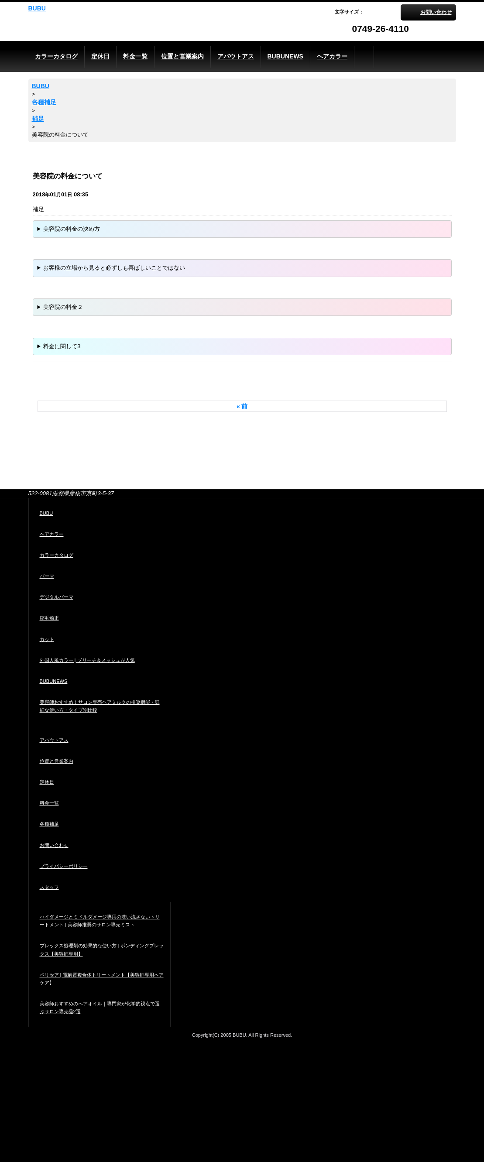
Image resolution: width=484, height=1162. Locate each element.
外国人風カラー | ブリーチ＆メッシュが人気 (87, 660)
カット (47, 639)
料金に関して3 (61, 346)
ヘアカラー (52, 534)
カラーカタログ (56, 555)
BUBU (37, 8)
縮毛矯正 (49, 617)
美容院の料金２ (63, 307)
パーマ (47, 576)
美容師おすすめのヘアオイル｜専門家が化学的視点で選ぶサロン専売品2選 (100, 1007)
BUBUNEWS (54, 681)
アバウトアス (54, 740)
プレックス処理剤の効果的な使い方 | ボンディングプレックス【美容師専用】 (102, 949)
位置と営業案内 (56, 761)
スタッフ (49, 887)
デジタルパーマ (56, 597)
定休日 (47, 782)
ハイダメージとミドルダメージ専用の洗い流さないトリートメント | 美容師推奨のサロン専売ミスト (100, 920)
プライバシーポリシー (64, 866)
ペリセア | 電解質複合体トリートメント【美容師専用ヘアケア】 (102, 978)
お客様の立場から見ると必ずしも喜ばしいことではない (114, 267)
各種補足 (49, 823)
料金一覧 (49, 803)
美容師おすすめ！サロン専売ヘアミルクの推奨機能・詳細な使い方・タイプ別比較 (100, 706)
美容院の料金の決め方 (71, 229)
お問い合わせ (436, 12)
